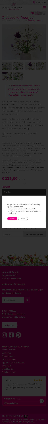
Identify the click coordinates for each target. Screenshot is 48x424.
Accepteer (12, 218)
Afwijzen (23, 218)
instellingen (11, 213)
